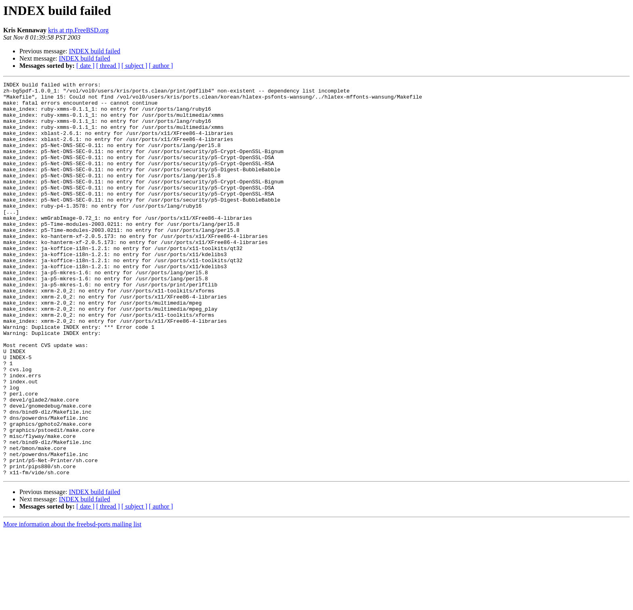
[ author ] (161, 65)
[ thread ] (108, 65)
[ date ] (85, 65)
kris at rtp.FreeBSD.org (78, 30)
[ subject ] (134, 65)
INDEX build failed (94, 51)
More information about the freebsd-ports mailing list (72, 602)
